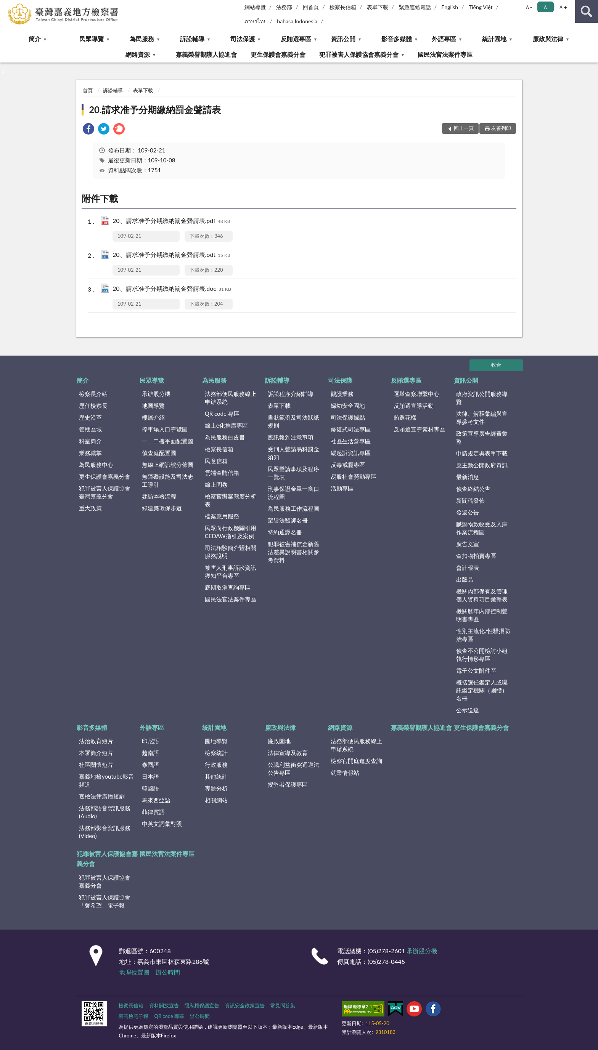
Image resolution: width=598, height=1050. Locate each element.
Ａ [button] (545, 7)
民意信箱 (216, 460)
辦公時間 (168, 972)
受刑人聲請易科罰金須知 (293, 453)
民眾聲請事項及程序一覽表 (293, 472)
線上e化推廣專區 (226, 425)
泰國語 (150, 764)
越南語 (150, 752)
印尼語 (150, 740)
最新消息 (467, 476)
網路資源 (137, 54)
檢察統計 (216, 752)
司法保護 (242, 38)
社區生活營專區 (351, 441)
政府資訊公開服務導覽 (482, 397)
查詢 (586, 11)
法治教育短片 (96, 740)
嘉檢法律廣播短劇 (102, 796)
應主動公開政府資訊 (482, 465)
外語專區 (444, 38)
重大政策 (90, 508)
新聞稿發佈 (470, 500)
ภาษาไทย (255, 21)
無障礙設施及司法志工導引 (167, 480)
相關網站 (216, 800)
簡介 (35, 38)
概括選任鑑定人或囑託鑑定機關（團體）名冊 (482, 690)
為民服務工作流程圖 (293, 508)
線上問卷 (216, 484)
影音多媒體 (396, 38)
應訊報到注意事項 (290, 437)
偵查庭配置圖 (159, 452)
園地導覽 (216, 740)
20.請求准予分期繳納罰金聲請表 (155, 109)
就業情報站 (345, 772)
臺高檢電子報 (133, 1016)
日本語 (150, 776)
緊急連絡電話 (415, 7)
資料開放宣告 (164, 1005)
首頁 (88, 90)
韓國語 (150, 788)
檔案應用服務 (222, 516)
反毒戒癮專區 (348, 464)
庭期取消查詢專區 (228, 587)
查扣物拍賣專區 (476, 555)
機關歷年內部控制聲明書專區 (482, 615)
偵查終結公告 (473, 488)
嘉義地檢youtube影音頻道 (106, 780)
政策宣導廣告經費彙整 (482, 437)
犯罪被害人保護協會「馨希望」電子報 (104, 901)
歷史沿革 (90, 417)
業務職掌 (90, 452)
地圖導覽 (153, 405)
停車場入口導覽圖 (165, 429)
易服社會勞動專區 (353, 476)
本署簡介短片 (96, 752)
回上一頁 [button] (464, 128)
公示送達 (467, 710)
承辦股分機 (156, 393)
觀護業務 (342, 393)
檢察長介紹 (93, 393)
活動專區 (342, 488)
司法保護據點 (348, 417)
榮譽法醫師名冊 (288, 520)
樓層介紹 (153, 417)
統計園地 (494, 38)
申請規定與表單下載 (482, 453)
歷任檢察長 (93, 405)
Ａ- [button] (528, 7)
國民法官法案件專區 (445, 54)
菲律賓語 (153, 811)
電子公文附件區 (476, 670)
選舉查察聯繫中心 (416, 393)
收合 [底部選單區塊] (496, 365)
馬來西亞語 (156, 800)
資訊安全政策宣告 (245, 1005)
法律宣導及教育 (288, 752)
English (449, 7)
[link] (88, 129)
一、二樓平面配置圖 (167, 441)
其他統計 (216, 776)
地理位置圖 (134, 972)
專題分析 (216, 788)
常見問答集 (282, 1005)
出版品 (464, 579)
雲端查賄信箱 (222, 472)
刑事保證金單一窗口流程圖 (293, 492)
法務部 (284, 7)
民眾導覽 (91, 38)
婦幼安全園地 (348, 405)
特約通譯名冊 (285, 532)
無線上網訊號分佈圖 (167, 464)
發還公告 (467, 512)
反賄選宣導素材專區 (419, 429)
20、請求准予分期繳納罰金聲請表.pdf (171, 221)
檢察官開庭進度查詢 (356, 760)
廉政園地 (279, 740)
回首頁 (311, 7)
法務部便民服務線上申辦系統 (230, 397)
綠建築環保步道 (162, 508)
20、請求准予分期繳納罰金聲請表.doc (172, 289)
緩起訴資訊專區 (351, 452)
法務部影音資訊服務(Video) (104, 831)
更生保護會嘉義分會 (278, 54)
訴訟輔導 (192, 38)
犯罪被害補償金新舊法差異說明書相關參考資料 (293, 551)
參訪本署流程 (159, 496)
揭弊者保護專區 (288, 784)
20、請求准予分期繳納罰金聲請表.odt (171, 255)
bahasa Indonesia (297, 21)
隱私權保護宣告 (202, 1005)
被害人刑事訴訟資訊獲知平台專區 (230, 571)
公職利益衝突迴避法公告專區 (293, 768)
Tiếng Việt (481, 7)
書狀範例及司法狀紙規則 (293, 421)
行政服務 (216, 764)
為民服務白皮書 (225, 437)
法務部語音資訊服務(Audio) (104, 812)
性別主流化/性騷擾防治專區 (483, 634)
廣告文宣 (467, 543)
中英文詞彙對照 (162, 823)
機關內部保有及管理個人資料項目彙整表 (482, 595)
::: (6, 6)
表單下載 (377, 7)
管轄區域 (90, 429)
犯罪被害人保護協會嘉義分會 (359, 54)
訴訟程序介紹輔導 (290, 393)
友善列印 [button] (501, 128)
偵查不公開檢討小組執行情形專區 (482, 654)
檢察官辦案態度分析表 (230, 500)
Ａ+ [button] (562, 7)
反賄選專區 (296, 38)
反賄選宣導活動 (414, 405)
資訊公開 (343, 38)
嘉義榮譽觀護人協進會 (206, 54)
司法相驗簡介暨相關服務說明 (230, 551)
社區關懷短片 (96, 764)
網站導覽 (255, 7)
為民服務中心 (96, 464)
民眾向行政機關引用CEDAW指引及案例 (230, 531)
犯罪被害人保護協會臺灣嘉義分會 (104, 492)
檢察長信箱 (343, 7)
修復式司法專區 (351, 429)
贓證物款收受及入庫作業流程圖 (482, 528)
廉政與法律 (548, 38)
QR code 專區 (222, 413)
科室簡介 (90, 441)
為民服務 (142, 38)
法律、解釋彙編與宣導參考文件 (482, 417)
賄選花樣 (405, 417)
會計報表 (467, 567)
